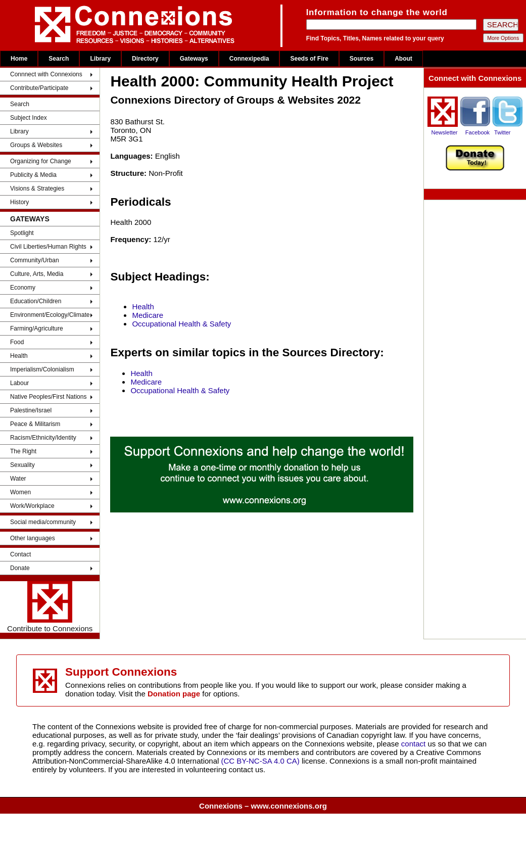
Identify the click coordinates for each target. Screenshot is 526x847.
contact (414, 743)
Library (100, 58)
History (19, 202)
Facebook (477, 132)
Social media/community (43, 522)
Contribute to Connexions (49, 607)
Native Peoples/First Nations (48, 396)
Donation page (174, 693)
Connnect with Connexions (46, 74)
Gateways (194, 58)
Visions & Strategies (37, 188)
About (403, 58)
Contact (20, 554)
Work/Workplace (32, 505)
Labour (19, 383)
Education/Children (35, 301)
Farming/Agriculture (36, 328)
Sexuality (22, 464)
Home (19, 58)
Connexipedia (249, 58)
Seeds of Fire (309, 58)
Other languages (32, 538)
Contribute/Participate (39, 87)
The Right (23, 451)
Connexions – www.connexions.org (263, 806)
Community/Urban (34, 260)
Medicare (147, 315)
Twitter (502, 132)
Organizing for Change (40, 161)
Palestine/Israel (31, 410)
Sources (361, 58)
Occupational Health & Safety (181, 323)
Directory (145, 58)
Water (18, 478)
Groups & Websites (36, 145)
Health (19, 355)
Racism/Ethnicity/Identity (43, 437)
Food (17, 342)
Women (20, 492)
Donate (20, 568)
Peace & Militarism (35, 424)
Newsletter (445, 132)
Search (59, 58)
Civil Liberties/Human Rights (48, 246)
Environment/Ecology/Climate (49, 314)
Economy (22, 287)
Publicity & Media (33, 174)
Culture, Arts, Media (36, 273)
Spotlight (22, 233)
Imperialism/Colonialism (42, 369)
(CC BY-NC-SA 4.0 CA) (260, 761)
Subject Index (28, 117)
